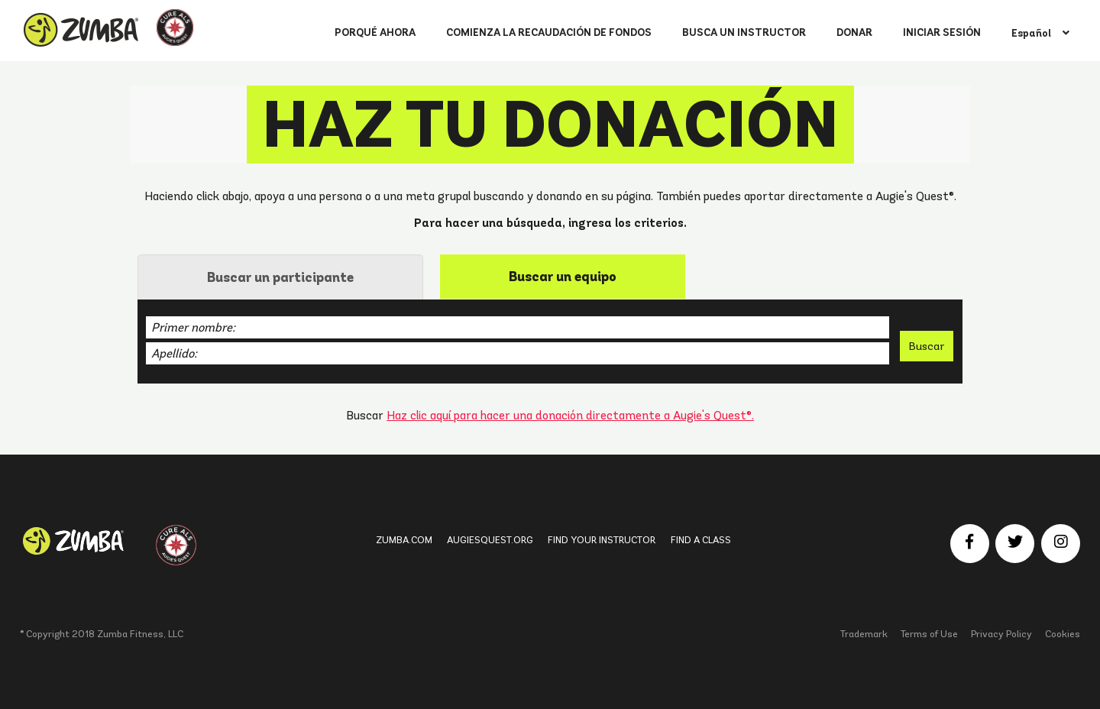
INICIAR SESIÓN (942, 32)
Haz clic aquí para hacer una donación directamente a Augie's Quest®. (570, 415)
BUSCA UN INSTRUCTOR (744, 32)
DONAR (854, 32)
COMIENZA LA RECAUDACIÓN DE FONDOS (549, 32)
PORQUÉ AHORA (375, 32)
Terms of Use (929, 633)
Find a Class (701, 540)
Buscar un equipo (562, 276)
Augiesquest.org (490, 540)
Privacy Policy (1001, 633)
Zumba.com (404, 540)
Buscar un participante (280, 277)
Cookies (1062, 633)
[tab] (280, 276)
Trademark (864, 633)
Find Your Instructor (601, 540)
